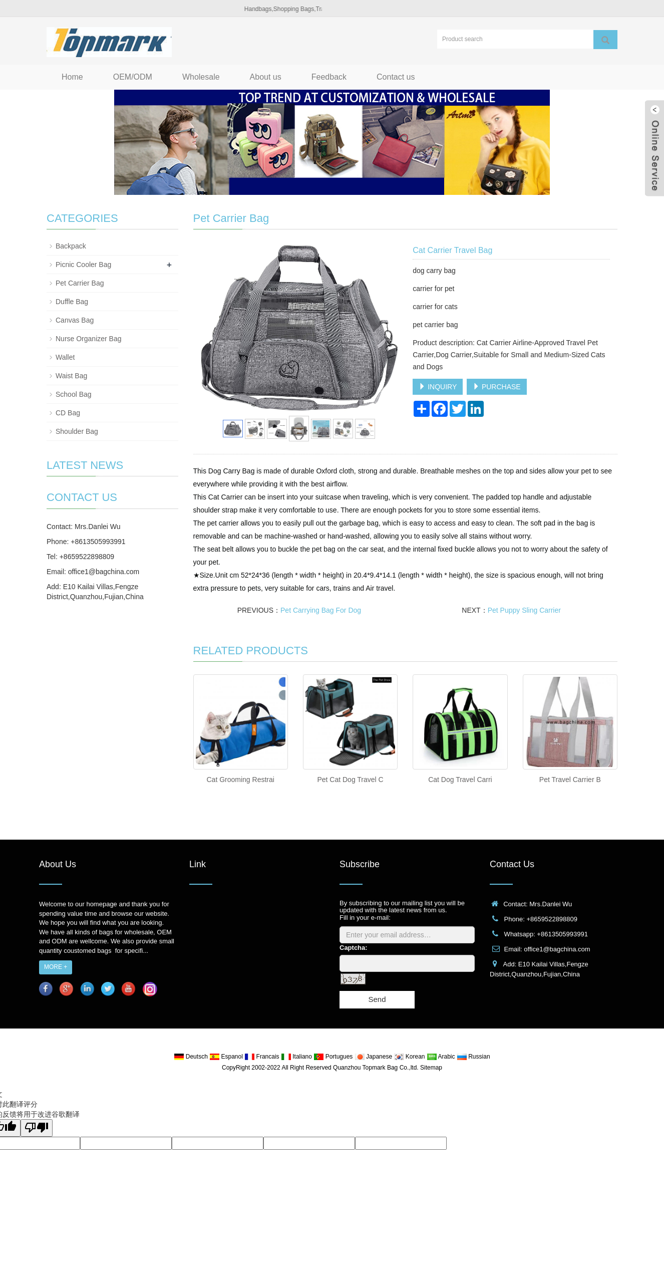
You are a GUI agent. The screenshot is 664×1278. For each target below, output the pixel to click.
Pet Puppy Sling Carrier (524, 610)
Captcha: (354, 947)
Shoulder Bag (77, 431)
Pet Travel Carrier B (570, 780)
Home (72, 77)
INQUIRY (438, 387)
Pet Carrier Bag (80, 283)
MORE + (55, 966)
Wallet (65, 357)
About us (265, 77)
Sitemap (431, 1067)
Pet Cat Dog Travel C (350, 780)
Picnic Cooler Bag (83, 265)
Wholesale (201, 77)
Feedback (329, 77)
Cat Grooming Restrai (240, 780)
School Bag (74, 394)
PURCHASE (497, 387)
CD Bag (68, 413)
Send (377, 999)
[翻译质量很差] (37, 1128)
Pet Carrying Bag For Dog (320, 610)
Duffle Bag (72, 302)
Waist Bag (71, 376)
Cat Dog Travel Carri (460, 780)
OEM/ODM (132, 77)
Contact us (396, 77)
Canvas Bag (75, 320)
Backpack (71, 246)
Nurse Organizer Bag (89, 339)
